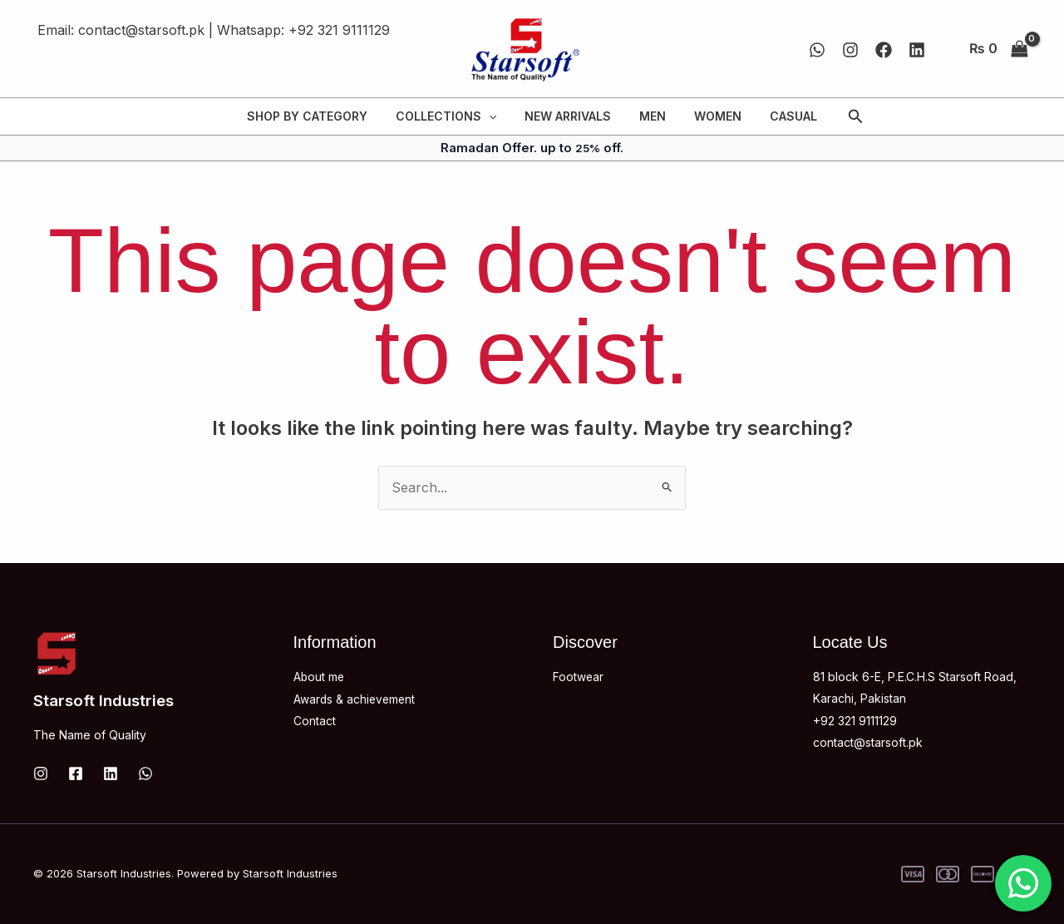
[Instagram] (850, 50)
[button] (841, 117)
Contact (314, 721)
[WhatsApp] (817, 50)
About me (319, 677)
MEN (650, 116)
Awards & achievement (355, 698)
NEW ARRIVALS (570, 116)
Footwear (578, 677)
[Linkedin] (917, 50)
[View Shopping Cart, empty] (998, 49)
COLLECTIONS (453, 116)
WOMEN (710, 116)
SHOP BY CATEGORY (319, 116)
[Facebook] (883, 50)
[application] (496, 116)
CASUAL (781, 116)
